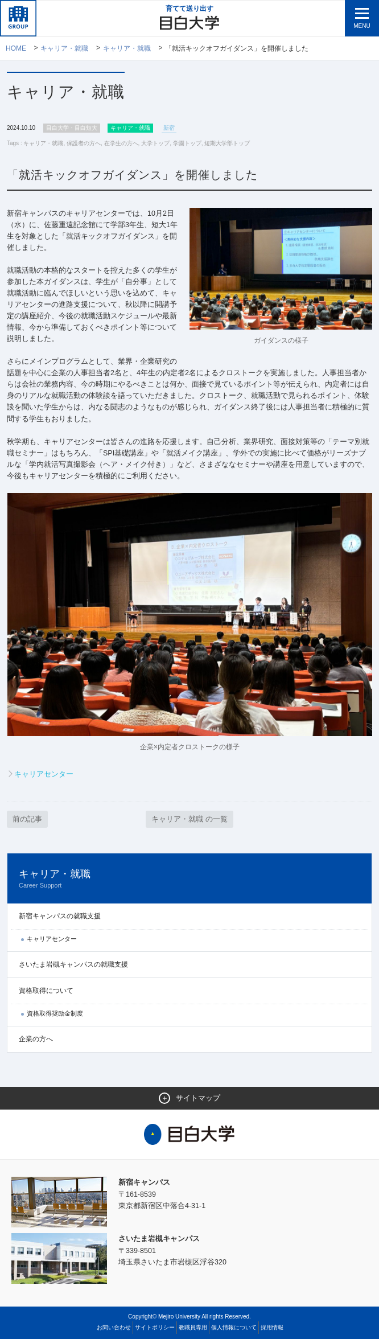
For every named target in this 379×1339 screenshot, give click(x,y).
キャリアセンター (43, 772)
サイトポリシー (155, 1327)
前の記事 (27, 818)
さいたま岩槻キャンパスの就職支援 (73, 963)
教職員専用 (193, 1327)
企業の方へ (36, 1038)
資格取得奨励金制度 (55, 1012)
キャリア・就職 (65, 48)
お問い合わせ (114, 1327)
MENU (361, 26)
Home (16, 48)
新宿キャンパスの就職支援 (60, 915)
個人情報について (234, 1327)
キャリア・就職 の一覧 (189, 818)
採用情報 (272, 1327)
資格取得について (46, 989)
